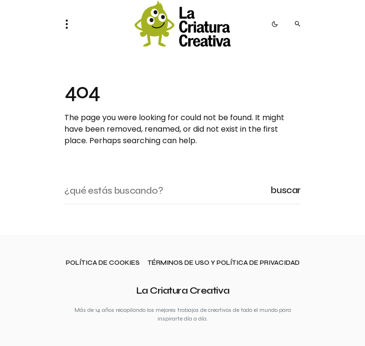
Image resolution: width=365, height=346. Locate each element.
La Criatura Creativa (183, 290)
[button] (70, 24)
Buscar (285, 190)
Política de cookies (103, 263)
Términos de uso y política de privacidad (223, 263)
